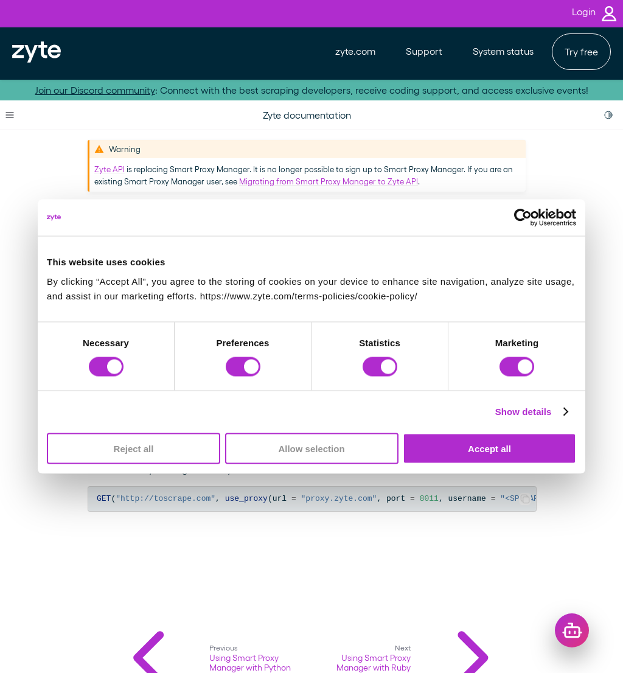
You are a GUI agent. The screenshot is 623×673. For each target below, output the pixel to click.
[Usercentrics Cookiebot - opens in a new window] (523, 218)
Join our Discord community (95, 90)
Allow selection (311, 448)
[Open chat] (572, 630)
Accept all (489, 448)
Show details (523, 411)
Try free (581, 51)
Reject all (134, 448)
